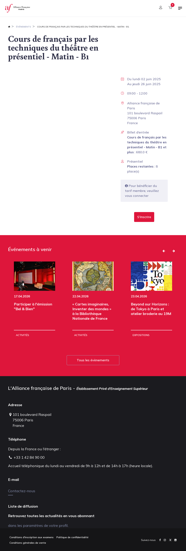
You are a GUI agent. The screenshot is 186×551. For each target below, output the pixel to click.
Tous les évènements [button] (93, 360)
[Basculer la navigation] (180, 10)
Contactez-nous (21, 491)
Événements (23, 26)
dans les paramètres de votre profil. (38, 525)
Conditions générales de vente (28, 542)
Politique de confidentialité (72, 537)
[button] (144, 217)
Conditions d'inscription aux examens (32, 537)
